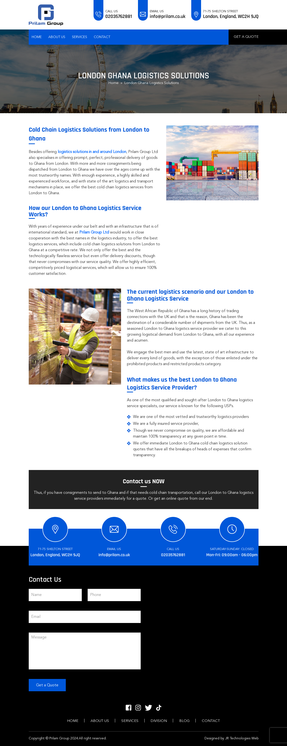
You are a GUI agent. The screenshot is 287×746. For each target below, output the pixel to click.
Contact (102, 37)
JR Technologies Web (242, 738)
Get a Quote (246, 37)
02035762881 (118, 16)
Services (79, 37)
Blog (184, 721)
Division (159, 721)
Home (37, 37)
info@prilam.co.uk (167, 16)
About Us (56, 37)
